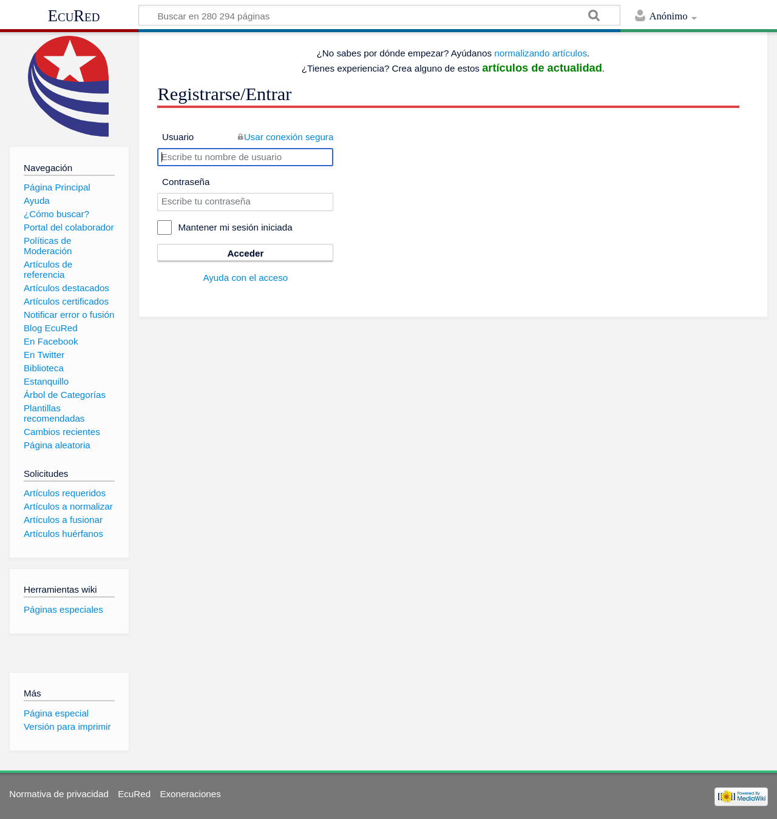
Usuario (178, 137)
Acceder (245, 253)
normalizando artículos (540, 53)
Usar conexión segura (289, 137)
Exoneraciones (190, 794)
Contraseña (186, 182)
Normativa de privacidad (59, 794)
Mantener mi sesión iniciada (235, 227)
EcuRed (74, 16)
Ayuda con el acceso (245, 277)
